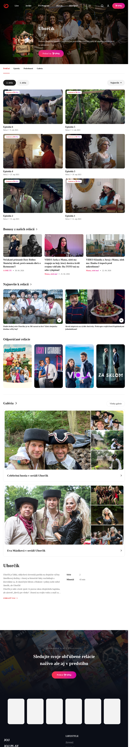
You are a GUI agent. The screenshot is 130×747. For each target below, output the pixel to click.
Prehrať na (51, 53)
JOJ (7, 740)
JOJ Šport (73, 6)
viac (54, 45)
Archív (28, 6)
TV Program (43, 6)
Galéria (40, 68)
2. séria (9, 83)
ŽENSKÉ (69, 742)
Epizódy (16, 68)
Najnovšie (116, 83)
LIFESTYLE (72, 736)
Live (17, 6)
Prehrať (64, 674)
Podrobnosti (28, 68)
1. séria (23, 83)
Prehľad (6, 68)
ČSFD (42, 35)
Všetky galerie (116, 404)
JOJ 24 (59, 6)
